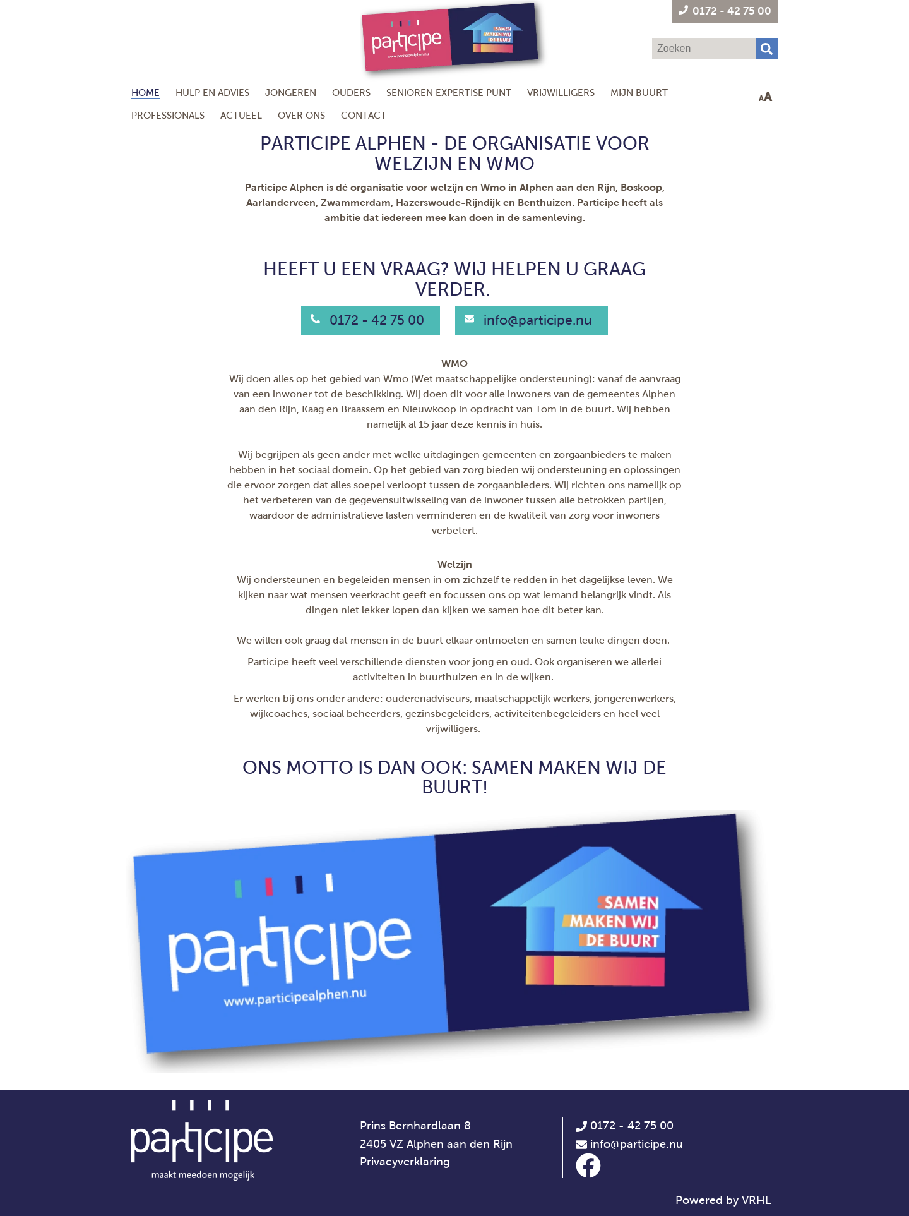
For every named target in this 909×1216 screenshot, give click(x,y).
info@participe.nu (538, 320)
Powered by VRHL (723, 1200)
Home (145, 92)
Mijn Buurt (639, 92)
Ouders (351, 92)
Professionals (168, 115)
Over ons (301, 115)
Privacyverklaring (405, 1161)
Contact (363, 115)
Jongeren (290, 92)
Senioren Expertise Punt (448, 92)
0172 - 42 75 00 (377, 320)
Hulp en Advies (212, 92)
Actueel (241, 115)
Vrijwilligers (561, 92)
